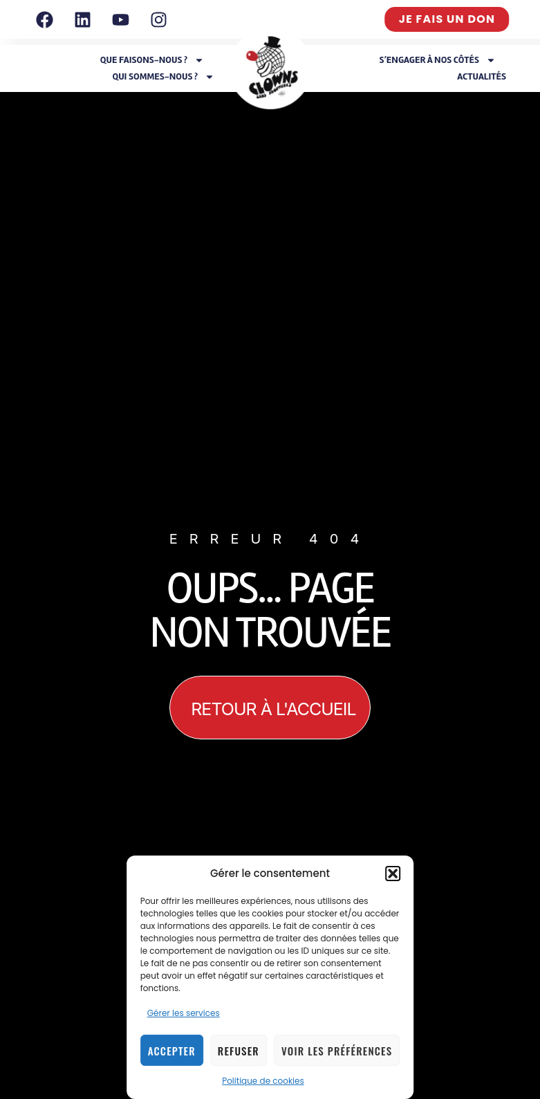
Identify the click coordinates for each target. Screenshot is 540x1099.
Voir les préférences (336, 1050)
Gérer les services (183, 1013)
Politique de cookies (263, 1081)
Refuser (238, 1050)
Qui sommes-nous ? (163, 76)
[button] (393, 873)
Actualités (481, 76)
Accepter (172, 1050)
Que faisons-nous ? (152, 60)
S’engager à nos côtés (438, 60)
